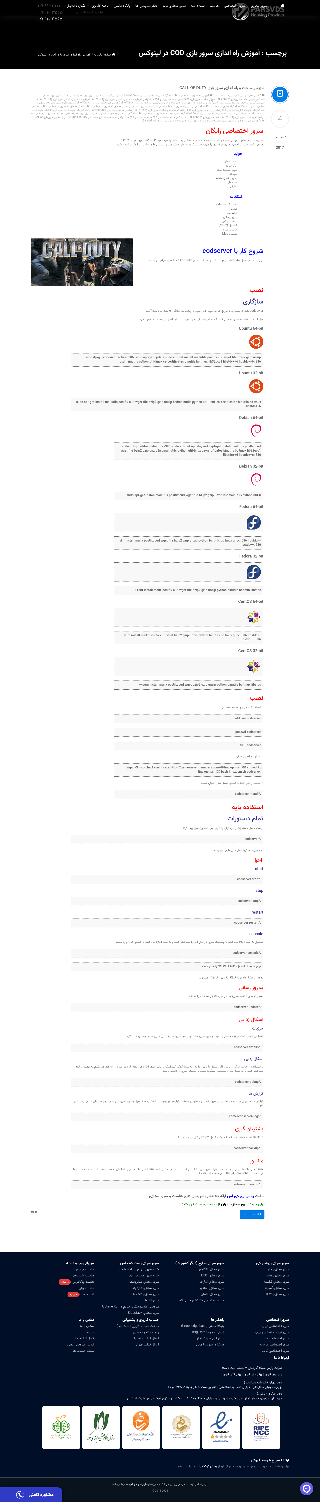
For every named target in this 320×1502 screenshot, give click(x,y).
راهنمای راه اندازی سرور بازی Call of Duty (100, 106)
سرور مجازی (263, 31)
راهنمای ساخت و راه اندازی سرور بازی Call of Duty (210, 113)
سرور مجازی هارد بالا (145, 1288)
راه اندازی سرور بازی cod (172, 106)
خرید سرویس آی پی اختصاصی (139, 1269)
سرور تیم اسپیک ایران (210, 1338)
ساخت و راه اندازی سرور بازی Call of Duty (95, 117)
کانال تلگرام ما (84, 1338)
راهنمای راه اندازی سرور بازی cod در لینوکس (198, 110)
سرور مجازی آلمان (212, 1294)
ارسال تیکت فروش (146, 1344)
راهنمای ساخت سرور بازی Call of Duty (154, 110)
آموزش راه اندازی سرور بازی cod (95, 95)
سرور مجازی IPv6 (277, 1294)
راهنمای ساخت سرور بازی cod (64, 110)
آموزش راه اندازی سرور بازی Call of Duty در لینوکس (139, 95)
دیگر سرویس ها (139, 31)
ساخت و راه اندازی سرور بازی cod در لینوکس (188, 121)
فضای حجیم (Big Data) (208, 1332)
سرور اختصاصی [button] (237, 31)
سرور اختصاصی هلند (275, 1338)
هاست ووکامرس (83, 1281)
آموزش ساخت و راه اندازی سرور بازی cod (235, 103)
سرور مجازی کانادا (212, 1275)
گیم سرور (235, 95)
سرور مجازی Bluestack (143, 1312)
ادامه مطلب (252, 1214)
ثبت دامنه (195, 31)
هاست (214, 31)
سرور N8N (152, 1300)
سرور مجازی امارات (212, 1281)
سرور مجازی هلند (277, 1275)
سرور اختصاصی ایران (275, 1326)
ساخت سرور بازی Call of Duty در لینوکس (198, 117)
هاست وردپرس (84, 1269)
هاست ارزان (86, 1288)
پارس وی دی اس (138, 1484)
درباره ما (89, 1332)
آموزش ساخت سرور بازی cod (200, 99)
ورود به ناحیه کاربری (146, 1332)
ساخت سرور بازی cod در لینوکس (135, 117)
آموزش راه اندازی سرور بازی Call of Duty (188, 95)
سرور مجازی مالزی (212, 1288)
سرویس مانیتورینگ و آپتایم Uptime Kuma (130, 1306)
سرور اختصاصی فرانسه (274, 1344)
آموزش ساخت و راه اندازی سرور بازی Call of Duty (221, 88)
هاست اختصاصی (83, 1275)
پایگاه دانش (113, 31)
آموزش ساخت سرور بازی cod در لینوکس (163, 99)
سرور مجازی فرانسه (276, 1281)
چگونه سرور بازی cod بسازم (54, 103)
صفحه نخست (281, 31)
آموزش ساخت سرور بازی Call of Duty (236, 99)
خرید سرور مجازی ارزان (144, 1275)
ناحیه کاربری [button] (88, 31)
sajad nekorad (153, 121)
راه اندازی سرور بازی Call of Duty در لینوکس (209, 106)
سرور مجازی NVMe (146, 1294)
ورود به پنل (60, 31)
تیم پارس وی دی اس (176, 1484)
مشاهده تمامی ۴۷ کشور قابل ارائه (201, 1300)
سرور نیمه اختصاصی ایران (272, 1332)
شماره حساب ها (83, 1350)
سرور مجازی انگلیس (211, 1269)
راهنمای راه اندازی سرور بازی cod (239, 110)
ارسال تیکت (209, 1466)
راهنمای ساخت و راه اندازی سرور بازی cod (96, 113)
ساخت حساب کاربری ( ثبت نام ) (138, 1326)
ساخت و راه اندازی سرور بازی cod (229, 121)
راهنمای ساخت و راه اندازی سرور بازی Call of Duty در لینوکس (151, 113)
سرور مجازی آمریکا (277, 1288)
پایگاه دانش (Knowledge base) (202, 1326)
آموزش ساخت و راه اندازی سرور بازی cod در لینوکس (186, 103)
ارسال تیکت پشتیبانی (145, 1338)
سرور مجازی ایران (234, 1204)
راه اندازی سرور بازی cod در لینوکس (141, 106)
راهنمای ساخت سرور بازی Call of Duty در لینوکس (106, 110)
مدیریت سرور (222, 95)
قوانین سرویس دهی (80, 1344)
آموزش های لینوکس (250, 95)
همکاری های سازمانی (210, 1344)
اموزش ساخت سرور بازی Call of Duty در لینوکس (133, 103)
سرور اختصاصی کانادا (275, 1350)
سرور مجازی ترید (169, 31)
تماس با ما (86, 1320)
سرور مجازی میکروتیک (144, 1281)
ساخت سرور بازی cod (164, 117)
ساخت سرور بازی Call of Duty (236, 117)
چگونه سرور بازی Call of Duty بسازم (87, 103)
